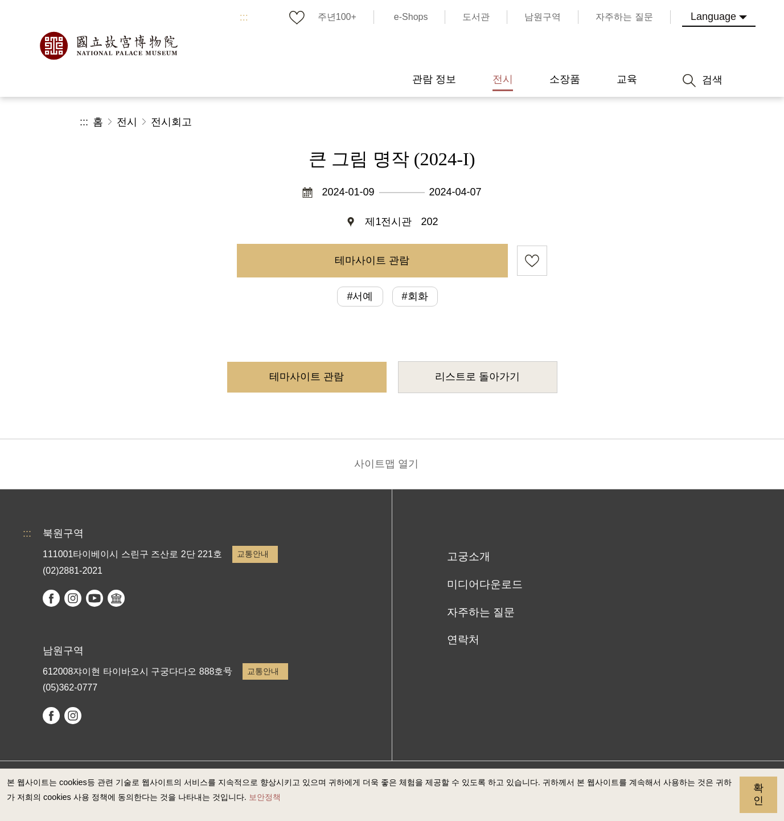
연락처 (463, 640)
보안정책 (265, 797)
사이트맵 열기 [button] (386, 463)
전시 (127, 122)
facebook (51, 598)
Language (713, 16)
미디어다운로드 (485, 584)
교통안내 (253, 553)
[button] (618, 122)
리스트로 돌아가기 (477, 376)
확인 (758, 794)
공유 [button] (580, 122)
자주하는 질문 (481, 612)
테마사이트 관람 (372, 260)
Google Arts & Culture (116, 598)
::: (244, 17)
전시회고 (171, 122)
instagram (72, 598)
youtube (94, 598)
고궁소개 (468, 556)
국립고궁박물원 (108, 45)
